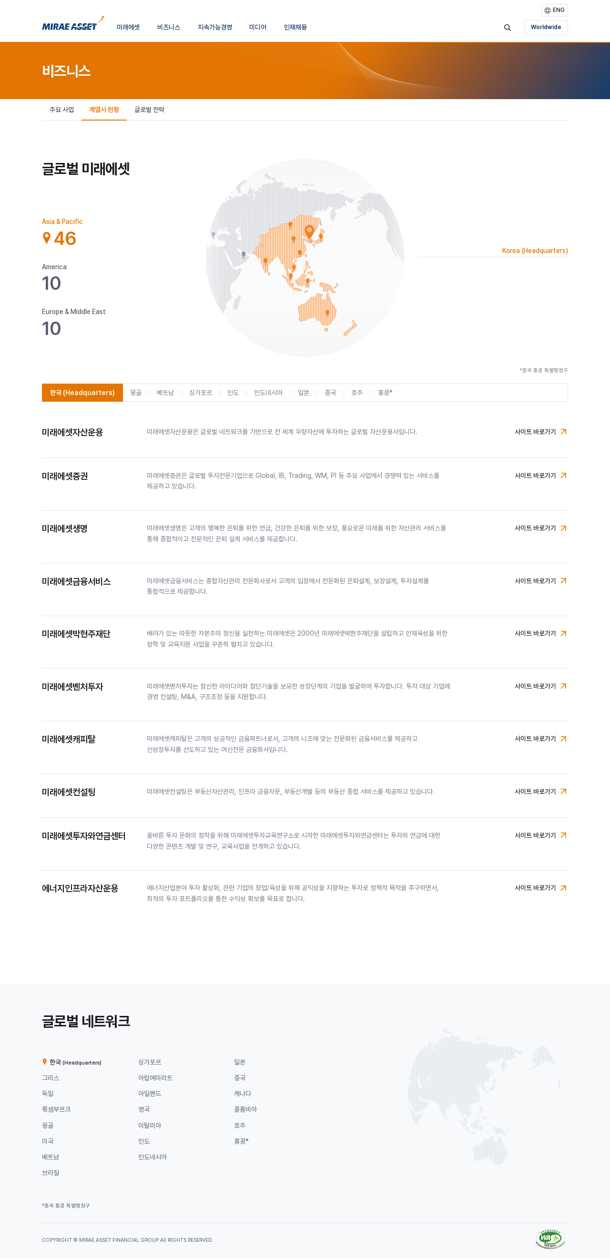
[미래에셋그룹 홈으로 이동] (73, 25)
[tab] (75, 232)
